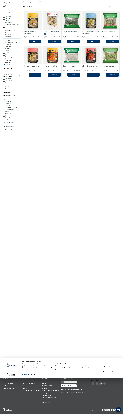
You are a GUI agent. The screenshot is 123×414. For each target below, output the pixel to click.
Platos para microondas (12, 42)
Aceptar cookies (109, 398)
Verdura (7, 8)
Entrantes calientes (9, 95)
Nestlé (7, 111)
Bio (6, 89)
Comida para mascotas (12, 24)
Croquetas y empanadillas (9, 59)
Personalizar (109, 403)
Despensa (8, 46)
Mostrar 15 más (8, 122)
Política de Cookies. (81, 406)
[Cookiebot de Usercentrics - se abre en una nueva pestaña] (11, 410)
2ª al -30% (8, 34)
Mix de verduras (10, 54)
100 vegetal (8, 22)
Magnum (8, 113)
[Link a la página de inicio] (25, 2)
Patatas (7, 62)
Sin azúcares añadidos (12, 82)
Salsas (7, 52)
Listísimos (8, 103)
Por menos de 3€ (35, 2)
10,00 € (9, 129)
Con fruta (8, 87)
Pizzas (7, 20)
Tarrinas (7, 48)
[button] (12, 3)
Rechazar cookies (108, 408)
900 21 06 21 (68, 385)
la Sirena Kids (9, 109)
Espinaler (8, 118)
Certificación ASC (10, 71)
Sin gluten (8, 78)
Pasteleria (8, 16)
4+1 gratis (8, 36)
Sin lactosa (8, 80)
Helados (7, 10)
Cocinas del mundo (11, 107)
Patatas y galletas (10, 57)
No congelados (9, 5)
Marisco (7, 18)
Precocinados (9, 14)
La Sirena (8, 101)
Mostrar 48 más (8, 64)
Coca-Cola (8, 105)
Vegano (7, 85)
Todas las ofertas (10, 30)
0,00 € (5, 129)
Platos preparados (10, 12)
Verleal (7, 120)
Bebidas (7, 50)
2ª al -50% (8, 32)
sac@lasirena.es (69, 382)
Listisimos (8, 44)
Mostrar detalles (27, 410)
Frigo (6, 115)
